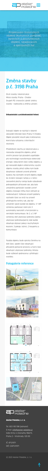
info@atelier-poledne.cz (22, 430)
